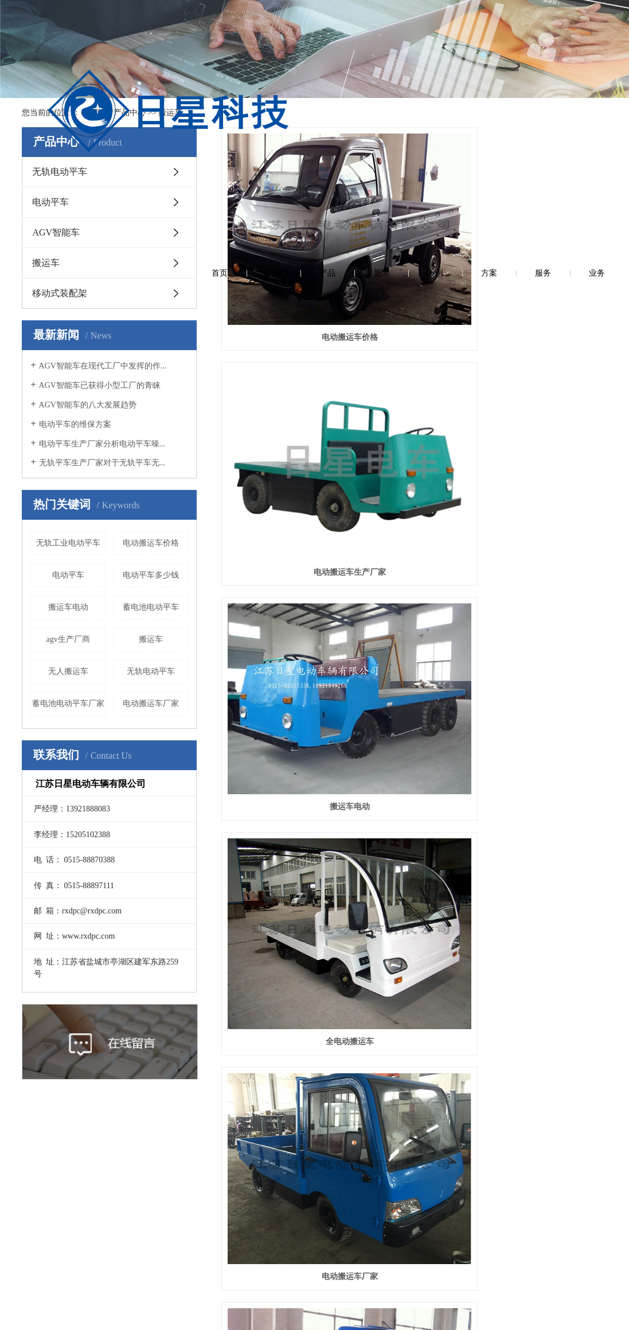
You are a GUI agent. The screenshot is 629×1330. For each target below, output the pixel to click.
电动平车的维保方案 (75, 424)
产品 (327, 22)
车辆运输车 (281, 487)
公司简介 (69, 1159)
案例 (435, 22)
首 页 (91, 112)
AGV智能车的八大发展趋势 (87, 405)
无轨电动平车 (59, 171)
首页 (220, 22)
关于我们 (69, 1121)
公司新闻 (144, 1159)
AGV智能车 (56, 232)
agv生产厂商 (68, 639)
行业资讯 (144, 1186)
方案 (489, 22)
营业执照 (69, 1186)
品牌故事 (69, 1238)
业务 (597, 22)
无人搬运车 (68, 671)
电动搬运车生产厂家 (414, 230)
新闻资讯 (144, 1121)
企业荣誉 (69, 1212)
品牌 (273, 22)
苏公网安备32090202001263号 (356, 1313)
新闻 (381, 22)
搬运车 (170, 112)
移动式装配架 (59, 293)
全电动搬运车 (281, 359)
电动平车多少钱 (151, 575)
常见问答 (144, 1212)
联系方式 (371, 1159)
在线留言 (296, 1121)
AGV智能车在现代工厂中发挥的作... (103, 366)
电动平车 (50, 202)
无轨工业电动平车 (68, 543)
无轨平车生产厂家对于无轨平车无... (102, 462)
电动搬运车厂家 (151, 703)
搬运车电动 (68, 607)
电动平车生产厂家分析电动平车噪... (102, 444)
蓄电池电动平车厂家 (68, 703)
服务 (543, 22)
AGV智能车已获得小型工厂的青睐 (100, 385)
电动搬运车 (414, 487)
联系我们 (371, 1121)
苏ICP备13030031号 (269, 1313)
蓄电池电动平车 (151, 607)
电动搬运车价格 (151, 543)
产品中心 (130, 112)
